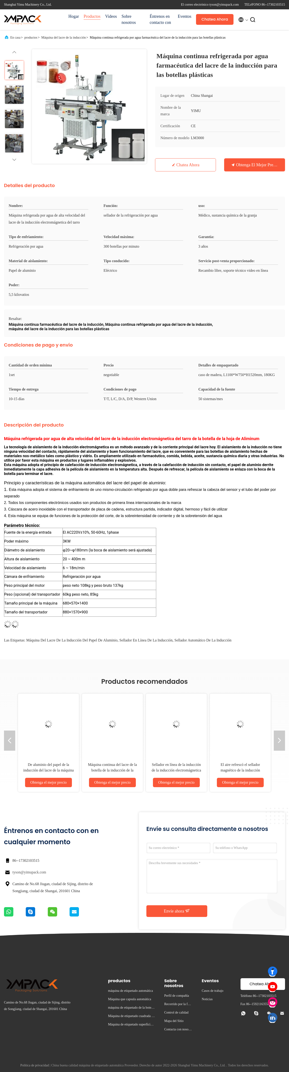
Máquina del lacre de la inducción (63, 37)
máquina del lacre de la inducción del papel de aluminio (72, 640)
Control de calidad (176, 1012)
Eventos (184, 16)
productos (30, 37)
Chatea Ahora (214, 19)
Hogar (73, 16)
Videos (111, 16)
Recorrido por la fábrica (178, 1004)
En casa (15, 37)
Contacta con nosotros (178, 1030)
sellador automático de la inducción (202, 640)
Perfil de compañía (176, 995)
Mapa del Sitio (173, 1021)
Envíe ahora (177, 910)
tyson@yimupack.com (29, 872)
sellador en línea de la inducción (146, 640)
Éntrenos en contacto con (160, 19)
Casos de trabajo (212, 990)
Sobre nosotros (129, 19)
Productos (92, 16)
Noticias (207, 999)
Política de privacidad (34, 1065)
